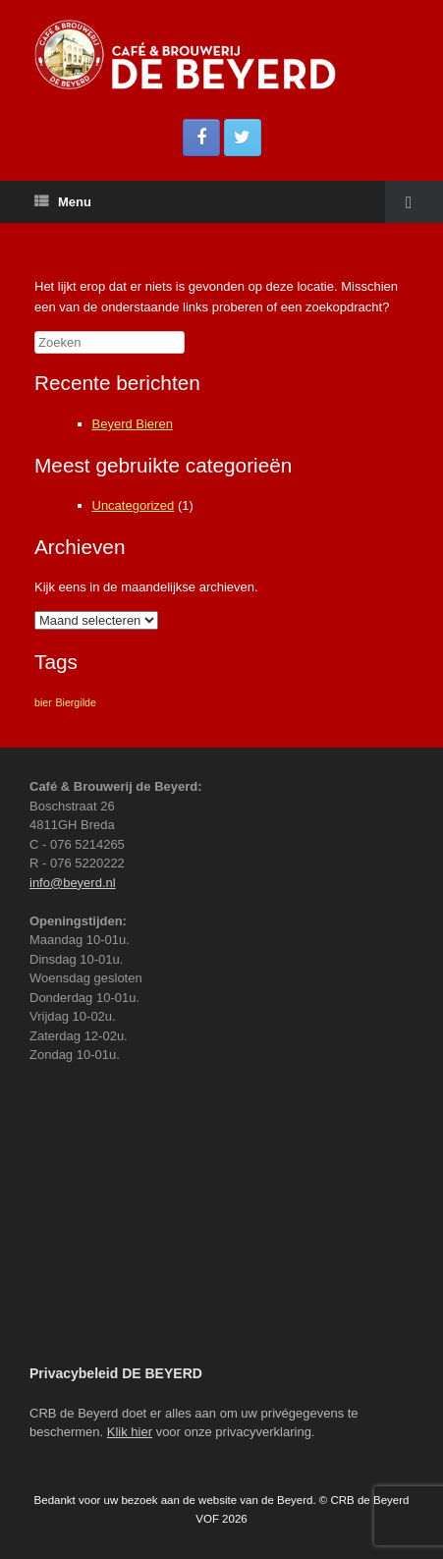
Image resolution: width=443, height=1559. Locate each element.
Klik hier (129, 1431)
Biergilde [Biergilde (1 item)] (75, 702)
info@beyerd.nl (72, 882)
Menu (62, 202)
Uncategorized (133, 505)
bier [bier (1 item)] (43, 702)
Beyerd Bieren (132, 424)
